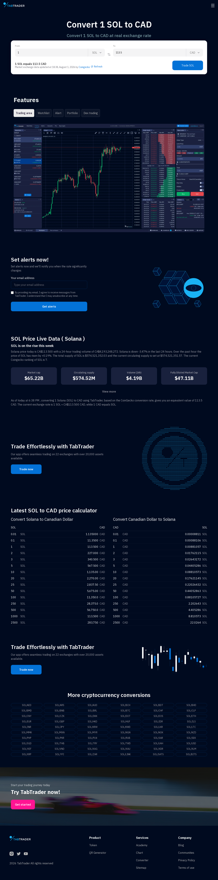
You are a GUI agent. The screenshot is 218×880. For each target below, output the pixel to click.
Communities (186, 852)
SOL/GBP (59, 721)
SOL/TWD (125, 743)
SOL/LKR (158, 727)
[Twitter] (19, 854)
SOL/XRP (26, 754)
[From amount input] (51, 53)
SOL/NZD (191, 732)
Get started (23, 804)
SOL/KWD (125, 727)
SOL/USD (191, 743)
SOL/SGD (27, 743)
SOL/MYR (92, 732)
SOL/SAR (158, 737)
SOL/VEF (26, 748)
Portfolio (72, 113)
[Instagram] (12, 854)
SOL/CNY (27, 716)
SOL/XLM (191, 748)
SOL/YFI (59, 754)
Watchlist (43, 113)
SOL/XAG (92, 748)
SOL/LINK (125, 754)
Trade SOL (187, 65)
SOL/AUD (92, 705)
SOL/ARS (59, 705)
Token (93, 845)
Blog (181, 845)
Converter (142, 860)
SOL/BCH (125, 705)
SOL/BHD (191, 705)
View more (109, 391)
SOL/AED (26, 705)
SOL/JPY (59, 727)
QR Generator (97, 852)
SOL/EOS (158, 716)
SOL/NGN (125, 732)
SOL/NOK (158, 732)
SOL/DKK (92, 716)
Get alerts (49, 306)
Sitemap (141, 867)
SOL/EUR (26, 721)
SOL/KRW (92, 727)
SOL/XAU (125, 748)
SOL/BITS (191, 754)
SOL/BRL (92, 710)
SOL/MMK (27, 732)
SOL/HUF (125, 721)
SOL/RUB (125, 737)
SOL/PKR (59, 737)
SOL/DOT (125, 716)
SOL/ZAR (92, 754)
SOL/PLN (92, 737)
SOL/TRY (92, 743)
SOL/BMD (27, 710)
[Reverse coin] (109, 54)
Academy (141, 845)
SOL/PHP (26, 737)
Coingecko (84, 67)
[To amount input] (149, 53)
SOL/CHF (158, 710)
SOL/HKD (92, 721)
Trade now (26, 469)
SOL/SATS (158, 754)
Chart (139, 852)
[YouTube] (26, 854)
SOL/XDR (158, 748)
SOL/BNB (59, 710)
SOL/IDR (158, 721)
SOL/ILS (191, 721)
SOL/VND (59, 748)
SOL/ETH (191, 716)
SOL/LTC (191, 727)
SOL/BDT (158, 705)
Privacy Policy (186, 860)
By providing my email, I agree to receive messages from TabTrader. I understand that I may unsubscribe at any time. (46, 294)
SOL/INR (26, 727)
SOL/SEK (191, 737)
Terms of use (186, 867)
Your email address (22, 278)
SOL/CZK (59, 716)
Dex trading (91, 113)
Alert (58, 113)
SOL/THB (59, 743)
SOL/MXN (59, 732)
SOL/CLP (191, 710)
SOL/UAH (158, 743)
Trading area (24, 113)
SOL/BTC (125, 710)
